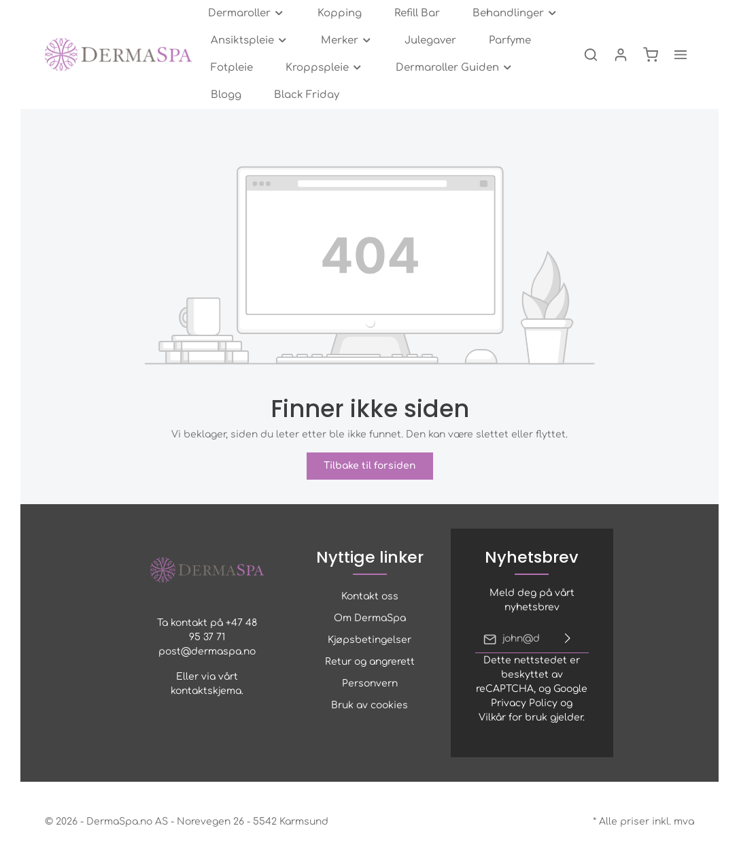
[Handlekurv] (650, 54)
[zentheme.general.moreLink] (680, 54)
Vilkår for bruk (513, 717)
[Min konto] (620, 54)
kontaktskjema (206, 691)
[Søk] (590, 54)
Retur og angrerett (370, 662)
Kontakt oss (369, 596)
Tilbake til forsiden (370, 466)
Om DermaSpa (370, 618)
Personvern (370, 683)
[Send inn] (568, 639)
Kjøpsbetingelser (369, 640)
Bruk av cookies (369, 705)
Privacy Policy (524, 703)
